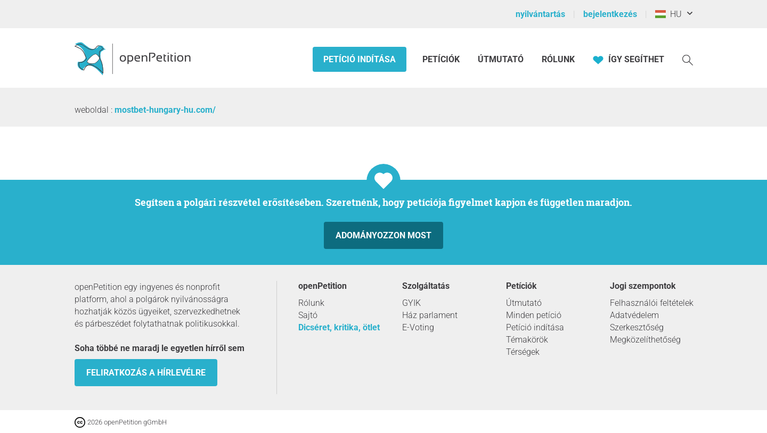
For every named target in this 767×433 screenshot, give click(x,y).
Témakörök (527, 340)
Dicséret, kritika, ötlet (339, 327)
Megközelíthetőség (645, 340)
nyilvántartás (540, 14)
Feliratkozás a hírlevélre (146, 373)
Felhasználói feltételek (651, 303)
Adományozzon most (383, 235)
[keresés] (687, 59)
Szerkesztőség (637, 327)
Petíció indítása (359, 59)
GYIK (411, 303)
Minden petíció (533, 315)
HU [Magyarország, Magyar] (668, 14)
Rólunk (558, 59)
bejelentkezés (610, 14)
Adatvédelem (634, 315)
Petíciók (442, 59)
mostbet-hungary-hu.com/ (165, 110)
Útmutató (501, 59)
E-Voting (418, 327)
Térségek (523, 352)
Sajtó (307, 315)
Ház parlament (430, 315)
